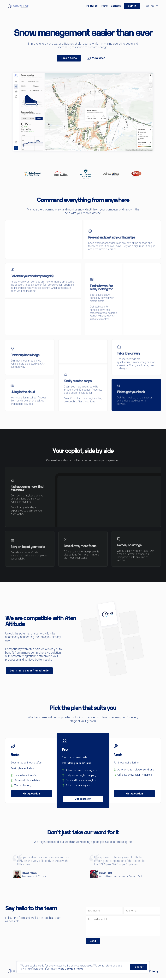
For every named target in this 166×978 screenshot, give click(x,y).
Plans (104, 5)
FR (156, 6)
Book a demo (69, 58)
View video (96, 58)
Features (92, 5)
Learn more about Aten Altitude (29, 670)
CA (147, 6)
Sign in (132, 5)
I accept (138, 967)
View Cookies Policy (70, 968)
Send (93, 940)
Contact (116, 5)
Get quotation (31, 793)
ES (152, 6)
